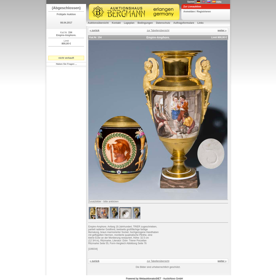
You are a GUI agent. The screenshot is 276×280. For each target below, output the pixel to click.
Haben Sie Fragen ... (66, 64)
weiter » (222, 30)
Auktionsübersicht (98, 23)
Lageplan (129, 23)
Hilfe (219, 2)
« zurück (94, 30)
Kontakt (116, 23)
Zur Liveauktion (192, 6)
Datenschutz (163, 23)
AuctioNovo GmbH (173, 278)
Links (200, 23)
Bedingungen (145, 23)
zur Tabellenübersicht (158, 30)
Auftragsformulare (183, 23)
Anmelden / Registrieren (197, 11)
